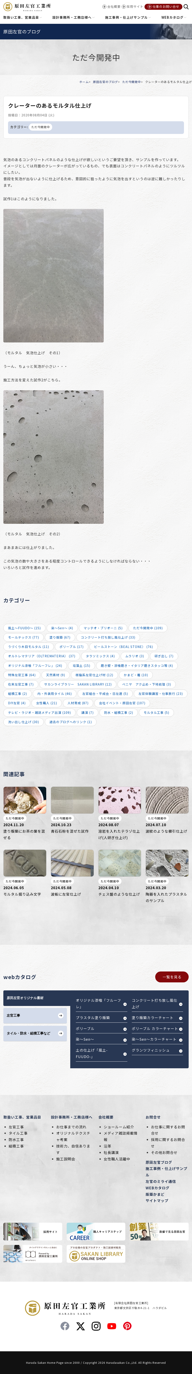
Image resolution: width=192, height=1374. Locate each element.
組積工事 (16, 1146)
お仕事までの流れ (71, 1126)
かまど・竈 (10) (136, 675)
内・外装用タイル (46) (54, 693)
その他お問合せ (164, 1152)
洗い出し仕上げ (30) (23, 722)
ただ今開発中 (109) (148, 628)
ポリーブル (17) (72, 646)
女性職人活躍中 (117, 1159)
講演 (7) (87, 712)
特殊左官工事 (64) (22, 675)
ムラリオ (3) (134, 656)
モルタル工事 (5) (156, 712)
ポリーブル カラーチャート (155, 1028)
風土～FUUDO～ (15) (24, 628)
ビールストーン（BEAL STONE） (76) (123, 646)
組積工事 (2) (17, 693)
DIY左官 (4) (17, 703)
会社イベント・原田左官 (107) (122, 703)
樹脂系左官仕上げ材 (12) (94, 675)
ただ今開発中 (131, 82)
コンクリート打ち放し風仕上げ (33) (108, 637)
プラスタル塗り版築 (93, 1017)
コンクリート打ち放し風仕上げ (154, 1003)
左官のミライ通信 (161, 1181)
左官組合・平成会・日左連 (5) (105, 693)
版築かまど (155, 1194)
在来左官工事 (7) (21, 684)
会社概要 (106, 1117)
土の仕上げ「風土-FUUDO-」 (92, 1053)
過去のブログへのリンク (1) (71, 722)
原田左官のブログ (105, 82)
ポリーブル (85, 1028)
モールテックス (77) (23, 637)
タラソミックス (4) (100, 656)
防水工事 (16, 1139)
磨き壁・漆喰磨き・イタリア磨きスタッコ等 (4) (137, 665)
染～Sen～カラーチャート (154, 1039)
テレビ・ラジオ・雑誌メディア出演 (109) (39, 712)
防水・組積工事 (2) (118, 712)
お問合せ (153, 1117)
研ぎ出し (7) (164, 656)
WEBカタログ (157, 1187)
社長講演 (111, 1152)
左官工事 (16, 1126)
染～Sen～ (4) (62, 628)
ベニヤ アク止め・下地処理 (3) (146, 684)
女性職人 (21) (46, 703)
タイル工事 (18, 1133)
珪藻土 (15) (81, 665)
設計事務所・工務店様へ (72, 1117)
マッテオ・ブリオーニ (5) (103, 628)
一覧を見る (172, 976)
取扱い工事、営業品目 (22, 1117)
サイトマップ (157, 1200)
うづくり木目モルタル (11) (28, 646)
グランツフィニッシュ (151, 1050)
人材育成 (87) (78, 703)
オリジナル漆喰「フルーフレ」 (98, 1003)
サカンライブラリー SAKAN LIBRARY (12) (78, 684)
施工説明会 (65, 1159)
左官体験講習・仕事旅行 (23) (160, 693)
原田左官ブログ (159, 1162)
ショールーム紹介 (119, 1126)
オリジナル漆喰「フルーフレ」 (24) (35, 665)
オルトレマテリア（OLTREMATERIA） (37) (41, 656)
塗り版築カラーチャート (152, 1017)
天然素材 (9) (55, 675)
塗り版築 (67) (60, 637)
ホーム (84, 82)
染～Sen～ (85, 1039)
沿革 (107, 1146)
